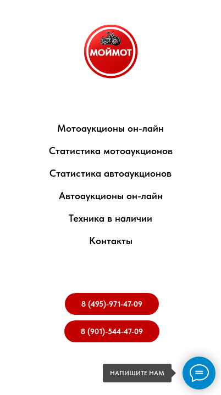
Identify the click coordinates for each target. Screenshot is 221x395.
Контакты (110, 240)
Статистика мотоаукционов (111, 150)
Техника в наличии (110, 218)
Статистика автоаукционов (110, 173)
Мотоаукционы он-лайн (110, 128)
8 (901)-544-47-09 (112, 331)
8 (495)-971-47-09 (111, 304)
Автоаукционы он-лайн (111, 195)
